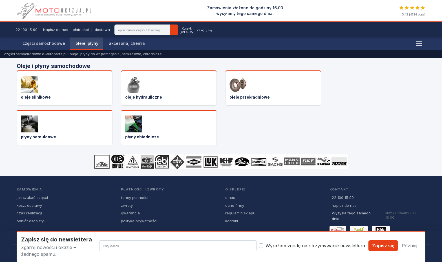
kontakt (231, 221)
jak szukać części (32, 197)
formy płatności (134, 197)
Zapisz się (383, 245)
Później (409, 245)
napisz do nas (344, 205)
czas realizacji (29, 213)
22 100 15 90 (26, 29)
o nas (230, 197)
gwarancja (130, 213)
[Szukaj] (174, 30)
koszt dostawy (29, 205)
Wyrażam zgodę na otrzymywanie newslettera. (316, 245)
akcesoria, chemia (127, 43)
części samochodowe (44, 43)
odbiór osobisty (30, 221)
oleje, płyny (87, 43)
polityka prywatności (139, 221)
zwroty (127, 205)
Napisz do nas (55, 29)
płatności (81, 29)
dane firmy (234, 205)
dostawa (102, 29)
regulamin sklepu (240, 213)
